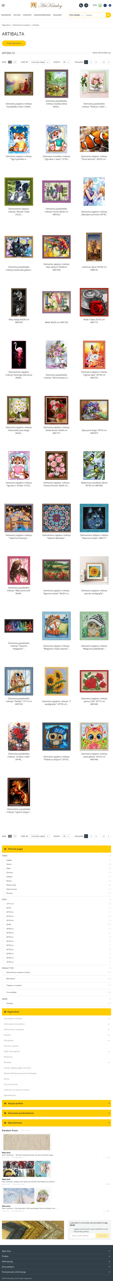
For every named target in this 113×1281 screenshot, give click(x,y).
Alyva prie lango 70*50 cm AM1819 (94, 431)
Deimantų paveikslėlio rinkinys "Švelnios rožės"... (94, 105)
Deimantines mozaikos (14, 1029)
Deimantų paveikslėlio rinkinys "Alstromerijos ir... (56, 376)
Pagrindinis (6, 15)
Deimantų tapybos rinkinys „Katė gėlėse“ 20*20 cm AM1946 (94, 756)
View (4, 62)
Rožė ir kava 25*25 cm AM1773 (94, 321)
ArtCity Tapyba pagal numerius (17, 1068)
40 (66, 62)
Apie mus (17, 15)
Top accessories (11, 1084)
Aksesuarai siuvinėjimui (14, 1024)
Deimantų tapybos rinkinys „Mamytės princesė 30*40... (94, 213)
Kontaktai (27, 15)
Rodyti (57, 62)
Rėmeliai (7, 1062)
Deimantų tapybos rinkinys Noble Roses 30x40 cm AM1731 (56, 430)
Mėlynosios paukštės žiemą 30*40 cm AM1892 (94, 484)
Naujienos (57, 15)
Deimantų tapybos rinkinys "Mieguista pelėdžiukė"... (94, 647)
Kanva (6, 1078)
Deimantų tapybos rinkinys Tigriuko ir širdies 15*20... (19, 484)
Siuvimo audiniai (11, 1046)
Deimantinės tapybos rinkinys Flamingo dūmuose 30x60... (19, 375)
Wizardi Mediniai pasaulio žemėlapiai (20, 1073)
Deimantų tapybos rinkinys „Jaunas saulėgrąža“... (94, 592)
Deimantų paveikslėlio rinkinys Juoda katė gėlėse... (19, 268)
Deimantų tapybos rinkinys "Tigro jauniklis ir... (19, 158)
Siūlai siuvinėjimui (12, 1051)
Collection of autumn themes (16, 1089)
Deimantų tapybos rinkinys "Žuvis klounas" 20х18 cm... (94, 158)
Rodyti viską (25, 1130)
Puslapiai (79, 62)
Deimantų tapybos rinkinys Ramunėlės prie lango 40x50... (19, 430)
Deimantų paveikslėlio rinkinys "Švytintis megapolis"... (19, 646)
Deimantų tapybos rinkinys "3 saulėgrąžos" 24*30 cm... (56, 703)
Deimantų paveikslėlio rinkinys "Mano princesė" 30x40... (19, 590)
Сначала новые (40, 62)
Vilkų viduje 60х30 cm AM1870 (19, 321)
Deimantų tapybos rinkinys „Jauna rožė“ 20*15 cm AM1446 (94, 701)
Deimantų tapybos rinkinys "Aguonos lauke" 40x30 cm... (56, 592)
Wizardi (7, 1035)
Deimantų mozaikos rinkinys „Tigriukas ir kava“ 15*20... (56, 158)
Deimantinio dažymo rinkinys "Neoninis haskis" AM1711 (94, 536)
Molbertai (8, 1057)
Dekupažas (8, 1040)
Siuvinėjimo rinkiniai (13, 1018)
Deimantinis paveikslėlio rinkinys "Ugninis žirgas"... (19, 810)
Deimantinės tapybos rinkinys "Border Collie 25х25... (19, 211)
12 (104, 62)
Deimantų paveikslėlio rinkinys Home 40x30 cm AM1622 (56, 211)
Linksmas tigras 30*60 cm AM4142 (94, 268)
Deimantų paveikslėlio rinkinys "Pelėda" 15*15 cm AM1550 (19, 701)
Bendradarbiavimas (42, 15)
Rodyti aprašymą (14, 43)
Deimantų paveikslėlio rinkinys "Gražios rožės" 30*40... (18, 756)
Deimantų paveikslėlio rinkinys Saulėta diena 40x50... (56, 104)
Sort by (24, 62)
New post (6, 1152)
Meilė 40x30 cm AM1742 (56, 322)
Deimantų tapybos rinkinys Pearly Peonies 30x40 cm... (56, 484)
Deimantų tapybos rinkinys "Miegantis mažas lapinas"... (56, 647)
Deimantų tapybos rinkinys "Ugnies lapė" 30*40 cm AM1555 (94, 375)
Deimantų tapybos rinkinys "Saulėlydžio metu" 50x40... (19, 105)
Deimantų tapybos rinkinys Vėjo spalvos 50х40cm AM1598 (56, 267)
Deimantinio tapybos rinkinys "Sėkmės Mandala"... (56, 536)
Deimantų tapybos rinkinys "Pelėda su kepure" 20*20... (56, 758)
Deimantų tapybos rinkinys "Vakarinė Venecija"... (19, 536)
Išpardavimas (10, 1095)
